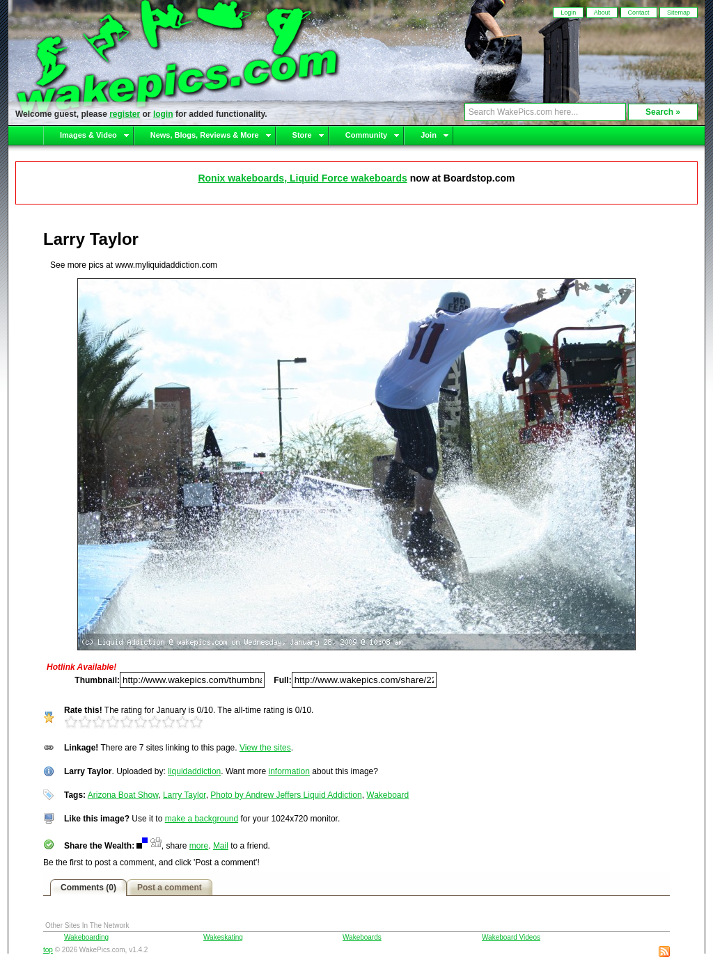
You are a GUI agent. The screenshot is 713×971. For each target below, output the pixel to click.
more (198, 846)
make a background (201, 819)
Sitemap (678, 12)
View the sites (265, 748)
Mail (220, 846)
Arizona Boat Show (123, 795)
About (602, 12)
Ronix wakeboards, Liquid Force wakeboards (302, 178)
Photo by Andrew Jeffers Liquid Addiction (285, 795)
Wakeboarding (86, 937)
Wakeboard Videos (511, 937)
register (124, 114)
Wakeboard (387, 795)
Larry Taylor (184, 795)
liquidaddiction (194, 771)
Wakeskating (223, 937)
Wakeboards (362, 937)
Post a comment (169, 887)
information (289, 771)
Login (568, 12)
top (48, 950)
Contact (639, 12)
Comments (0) (88, 887)
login (163, 114)
